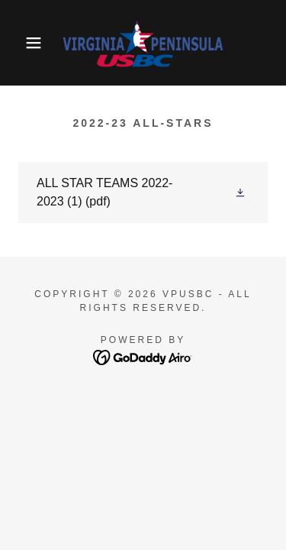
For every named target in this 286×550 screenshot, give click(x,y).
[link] (143, 42)
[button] (22, 43)
